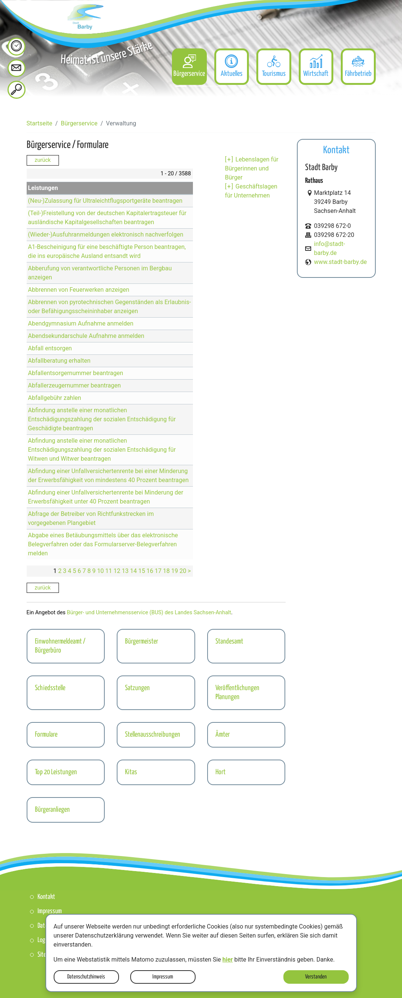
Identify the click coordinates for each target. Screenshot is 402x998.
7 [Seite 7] (84, 570)
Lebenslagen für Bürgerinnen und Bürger (251, 168)
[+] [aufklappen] (229, 159)
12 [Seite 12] (117, 570)
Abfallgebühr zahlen (54, 397)
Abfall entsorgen (50, 348)
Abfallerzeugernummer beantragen (74, 385)
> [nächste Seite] (189, 570)
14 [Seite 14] (133, 570)
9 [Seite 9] (94, 570)
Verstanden (316, 977)
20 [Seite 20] (182, 570)
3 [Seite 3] (64, 570)
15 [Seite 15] (141, 570)
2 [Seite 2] (60, 570)
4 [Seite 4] (69, 570)
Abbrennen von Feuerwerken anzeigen (78, 289)
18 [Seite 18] (166, 570)
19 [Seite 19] (174, 570)
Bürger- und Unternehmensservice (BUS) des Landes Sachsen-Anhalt (149, 612)
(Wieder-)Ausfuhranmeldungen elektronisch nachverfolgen (106, 234)
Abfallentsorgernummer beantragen (75, 373)
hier (228, 959)
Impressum (162, 977)
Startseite (40, 123)
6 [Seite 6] (79, 570)
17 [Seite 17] (158, 570)
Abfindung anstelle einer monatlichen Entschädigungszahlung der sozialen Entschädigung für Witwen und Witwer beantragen (102, 449)
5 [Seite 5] (74, 570)
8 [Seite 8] (89, 570)
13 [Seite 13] (125, 570)
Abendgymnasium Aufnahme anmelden (81, 323)
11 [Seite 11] (108, 570)
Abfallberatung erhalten (59, 360)
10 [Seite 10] (100, 570)
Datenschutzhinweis (86, 977)
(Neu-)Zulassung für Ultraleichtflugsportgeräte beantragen (105, 200)
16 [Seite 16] (149, 570)
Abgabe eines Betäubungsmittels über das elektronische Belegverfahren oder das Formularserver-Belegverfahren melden (103, 544)
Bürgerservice (79, 123)
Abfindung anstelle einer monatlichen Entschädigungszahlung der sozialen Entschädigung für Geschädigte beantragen (102, 419)
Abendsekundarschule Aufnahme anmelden (86, 335)
